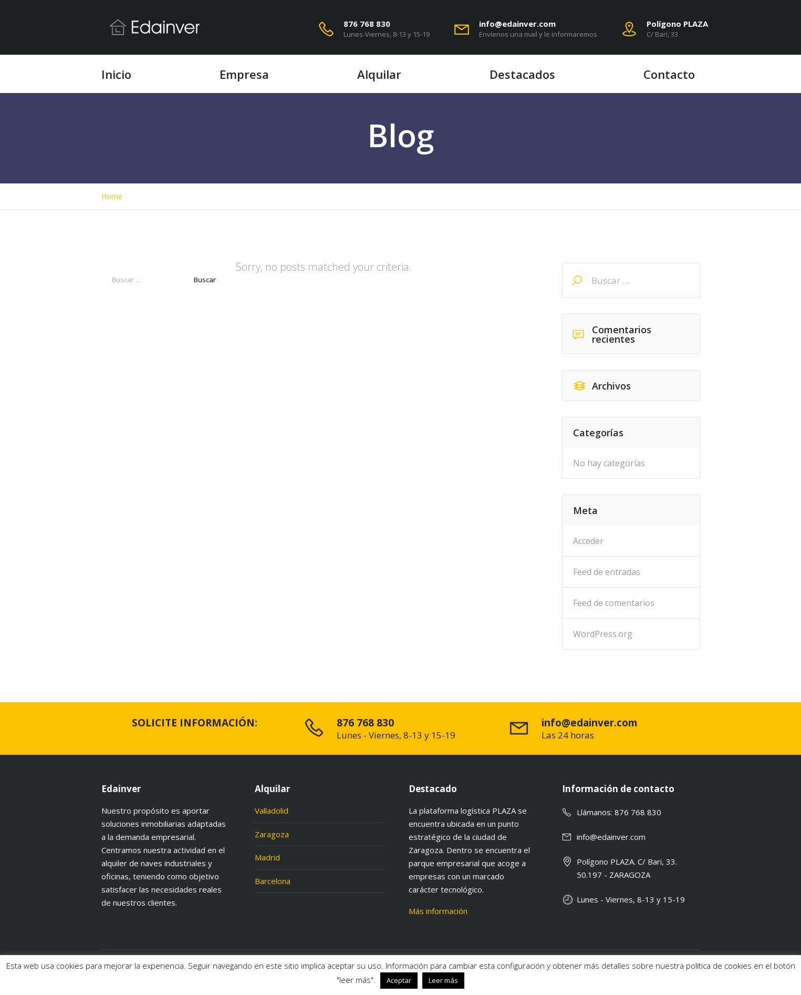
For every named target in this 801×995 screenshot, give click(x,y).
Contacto (669, 74)
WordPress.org (602, 634)
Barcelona (272, 881)
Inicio (116, 74)
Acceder (588, 541)
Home (111, 196)
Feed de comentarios (613, 603)
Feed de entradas (606, 572)
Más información (438, 911)
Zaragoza (272, 834)
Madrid (267, 857)
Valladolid (271, 810)
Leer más (443, 980)
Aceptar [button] (399, 980)
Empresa (244, 74)
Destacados (522, 74)
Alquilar (379, 74)
